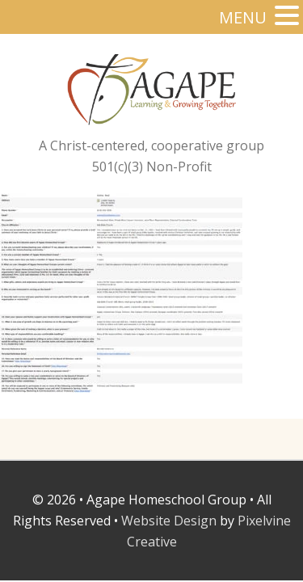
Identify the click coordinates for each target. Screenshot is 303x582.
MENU (243, 17)
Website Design (169, 520)
